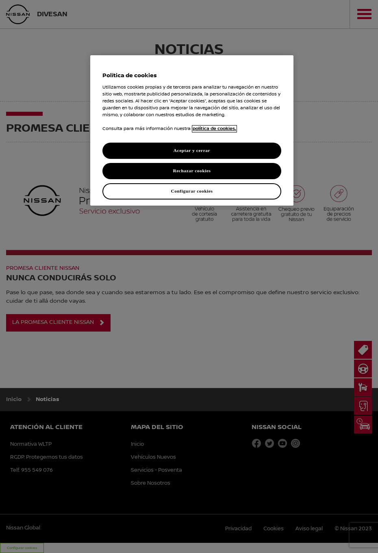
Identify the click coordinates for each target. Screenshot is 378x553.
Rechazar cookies (192, 170)
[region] (191, 130)
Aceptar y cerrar (192, 150)
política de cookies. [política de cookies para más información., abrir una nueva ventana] (214, 129)
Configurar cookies (192, 191)
